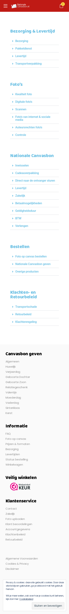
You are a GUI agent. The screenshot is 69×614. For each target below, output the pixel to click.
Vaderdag (12, 403)
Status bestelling (17, 459)
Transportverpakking (28, 63)
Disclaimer (12, 569)
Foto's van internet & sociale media (32, 118)
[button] (34, 41)
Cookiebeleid (26, 599)
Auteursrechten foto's (28, 127)
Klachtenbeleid (15, 534)
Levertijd (20, 56)
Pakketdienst (23, 48)
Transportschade (26, 306)
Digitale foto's (23, 101)
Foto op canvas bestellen (31, 256)
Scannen (20, 109)
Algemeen (12, 361)
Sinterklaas (13, 408)
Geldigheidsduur (25, 211)
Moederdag (13, 397)
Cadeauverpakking (27, 173)
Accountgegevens (18, 529)
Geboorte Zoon (16, 382)
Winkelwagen (14, 464)
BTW (18, 218)
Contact (11, 509)
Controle (20, 135)
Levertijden (13, 454)
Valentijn (11, 392)
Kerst (9, 413)
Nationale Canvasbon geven (33, 264)
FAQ (8, 434)
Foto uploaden (15, 519)
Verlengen (21, 226)
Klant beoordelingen (19, 524)
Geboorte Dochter (18, 377)
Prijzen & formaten (18, 444)
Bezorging (21, 41)
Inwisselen (22, 165)
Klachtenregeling (26, 322)
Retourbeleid (23, 314)
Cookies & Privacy (17, 564)
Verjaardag (13, 372)
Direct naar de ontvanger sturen (35, 180)
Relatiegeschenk (16, 387)
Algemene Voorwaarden (22, 558)
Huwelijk (10, 367)
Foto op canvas (16, 439)
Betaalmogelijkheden (28, 203)
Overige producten (27, 271)
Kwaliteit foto (23, 94)
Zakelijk (20, 195)
